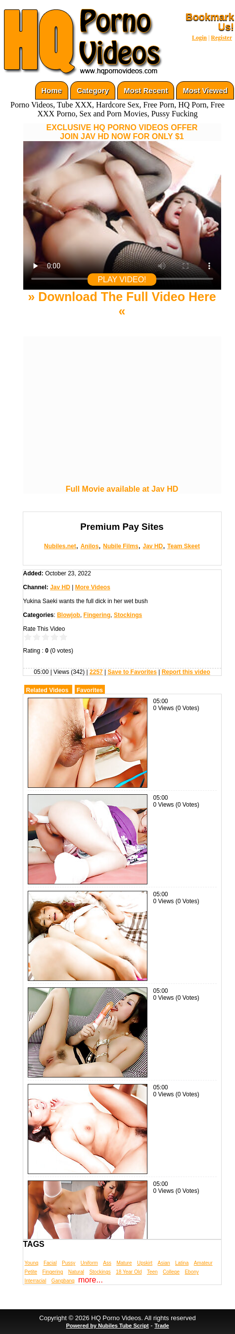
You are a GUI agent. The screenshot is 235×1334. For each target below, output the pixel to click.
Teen (152, 1272)
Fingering (97, 615)
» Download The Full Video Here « (122, 304)
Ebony (191, 1272)
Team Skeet (183, 546)
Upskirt (144, 1263)
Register (221, 37)
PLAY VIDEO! (121, 279)
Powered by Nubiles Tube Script (107, 1326)
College (171, 1272)
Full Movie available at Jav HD (122, 489)
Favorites (90, 690)
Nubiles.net (60, 546)
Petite (31, 1272)
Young (32, 1263)
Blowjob (68, 615)
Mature (124, 1263)
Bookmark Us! (210, 21)
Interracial (36, 1280)
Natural (76, 1272)
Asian (164, 1263)
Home (52, 90)
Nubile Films (120, 546)
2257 (96, 671)
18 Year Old (128, 1272)
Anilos (90, 546)
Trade (161, 1326)
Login (199, 37)
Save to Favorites (132, 671)
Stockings (128, 615)
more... (90, 1280)
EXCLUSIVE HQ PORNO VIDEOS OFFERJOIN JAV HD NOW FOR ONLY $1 (122, 132)
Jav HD (152, 546)
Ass (107, 1263)
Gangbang (63, 1280)
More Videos (92, 587)
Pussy (68, 1263)
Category (93, 90)
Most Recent (146, 90)
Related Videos (47, 690)
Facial (50, 1263)
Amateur (203, 1263)
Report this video (186, 671)
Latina (181, 1263)
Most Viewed (205, 90)
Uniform (89, 1263)
